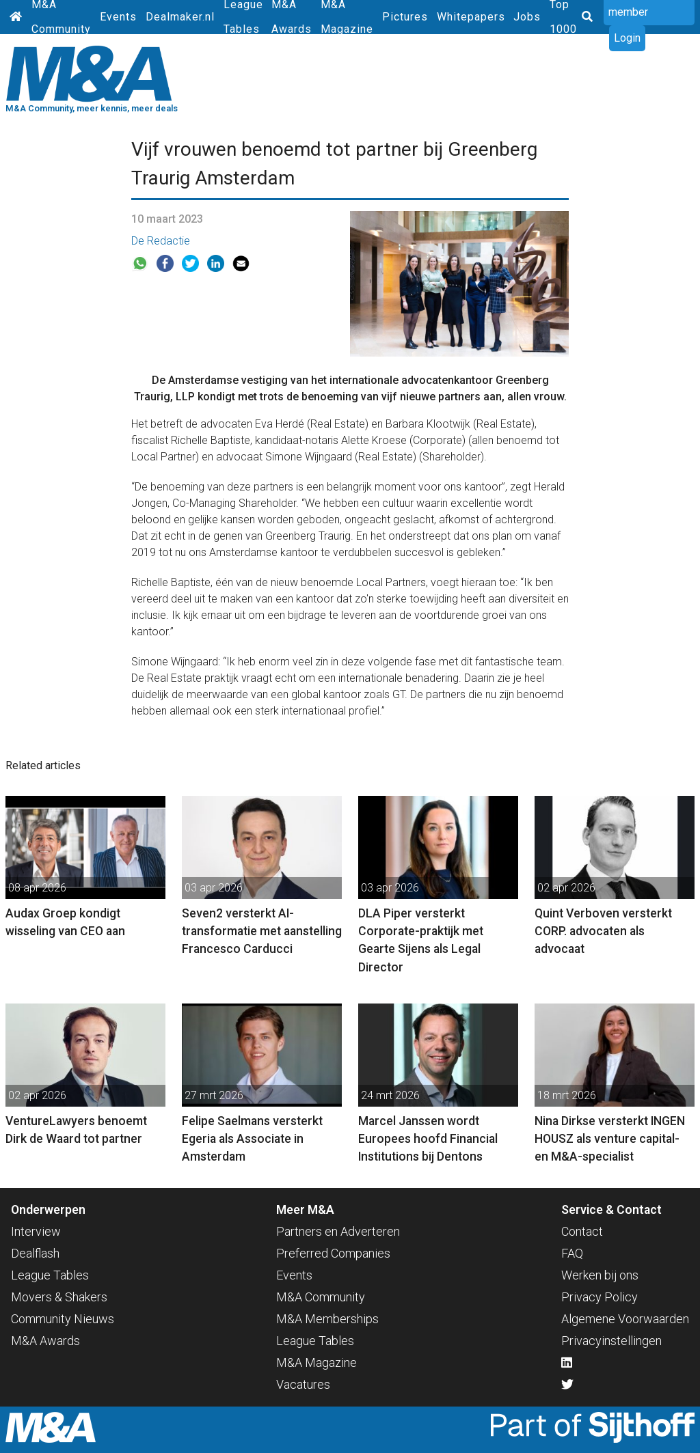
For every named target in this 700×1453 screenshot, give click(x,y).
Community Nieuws (62, 1319)
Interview (36, 1231)
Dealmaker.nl (180, 16)
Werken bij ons (599, 1275)
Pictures (405, 16)
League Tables (50, 1275)
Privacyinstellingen (611, 1340)
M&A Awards (45, 1340)
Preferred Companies (333, 1253)
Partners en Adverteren (338, 1231)
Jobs (527, 16)
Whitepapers (471, 16)
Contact (582, 1231)
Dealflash (35, 1253)
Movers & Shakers (59, 1297)
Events (118, 16)
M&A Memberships (327, 1319)
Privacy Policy (599, 1297)
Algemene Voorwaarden (625, 1319)
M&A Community (320, 1297)
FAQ (572, 1253)
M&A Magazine (316, 1362)
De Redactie (160, 240)
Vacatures (303, 1384)
